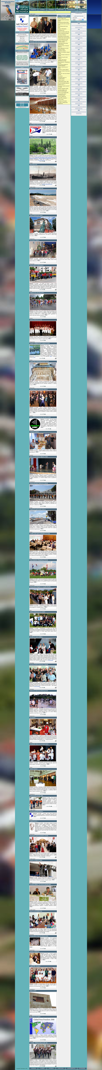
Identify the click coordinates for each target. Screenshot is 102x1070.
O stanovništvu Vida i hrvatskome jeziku (62, 94)
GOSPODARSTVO (71, 9)
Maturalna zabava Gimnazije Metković (63, 46)
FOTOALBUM (82, 9)
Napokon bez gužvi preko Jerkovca (63, 58)
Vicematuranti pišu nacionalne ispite (64, 24)
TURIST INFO (61, 9)
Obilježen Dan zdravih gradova (64, 37)
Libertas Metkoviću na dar (63, 39)
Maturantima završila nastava (63, 36)
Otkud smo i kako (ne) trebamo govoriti (64, 74)
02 (79, 27)
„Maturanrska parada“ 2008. (63, 81)
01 (81, 27)
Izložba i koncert (61, 80)
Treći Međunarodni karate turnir (63, 27)
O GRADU (42, 9)
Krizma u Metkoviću (62, 96)
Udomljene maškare (62, 50)
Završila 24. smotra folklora (63, 69)
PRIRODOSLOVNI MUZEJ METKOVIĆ (22, 36)
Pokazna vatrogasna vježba (63, 88)
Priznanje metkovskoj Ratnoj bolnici (63, 20)
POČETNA (33, 9)
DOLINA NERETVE (22, 41)
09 (78, 25)
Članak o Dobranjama (62, 28)
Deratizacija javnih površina (63, 22)
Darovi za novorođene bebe (63, 92)
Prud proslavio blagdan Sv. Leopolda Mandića (63, 65)
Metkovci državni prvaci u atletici (63, 68)
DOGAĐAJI (51, 9)
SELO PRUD (22, 40)
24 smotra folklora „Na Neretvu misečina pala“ (62, 90)
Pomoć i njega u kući (62, 18)
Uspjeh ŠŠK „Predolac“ (62, 97)
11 (74, 25)
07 (81, 25)
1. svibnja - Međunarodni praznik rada (63, 103)
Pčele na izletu (61, 99)
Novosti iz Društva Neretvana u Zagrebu (64, 72)
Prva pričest (60, 76)
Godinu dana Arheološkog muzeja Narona (63, 44)
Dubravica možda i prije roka (63, 31)
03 (78, 27)
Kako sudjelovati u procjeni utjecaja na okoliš (63, 49)
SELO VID (22, 38)
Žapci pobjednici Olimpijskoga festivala (64, 63)
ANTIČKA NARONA (22, 34)
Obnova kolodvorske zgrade (63, 33)
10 (76, 25)
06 (83, 25)
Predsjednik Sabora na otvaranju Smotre (62, 78)
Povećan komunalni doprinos (63, 83)
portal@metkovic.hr (22, 105)
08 (79, 25)
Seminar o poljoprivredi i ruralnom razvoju (63, 41)
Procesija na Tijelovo (62, 34)
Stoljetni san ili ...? (61, 84)
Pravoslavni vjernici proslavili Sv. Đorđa (63, 87)
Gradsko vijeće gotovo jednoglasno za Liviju (62, 60)
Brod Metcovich (61, 30)
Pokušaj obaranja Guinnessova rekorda (64, 55)
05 (85, 25)
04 (76, 27)
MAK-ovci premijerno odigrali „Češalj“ (64, 53)
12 (72, 25)
